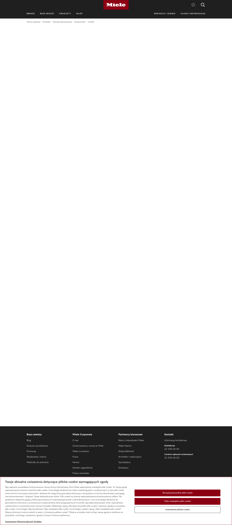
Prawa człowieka (80, 473)
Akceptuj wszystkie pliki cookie (177, 493)
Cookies (38, 522)
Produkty (65, 14)
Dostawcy (123, 468)
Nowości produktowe (37, 446)
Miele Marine (124, 446)
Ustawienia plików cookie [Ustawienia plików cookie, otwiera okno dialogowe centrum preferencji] (177, 510)
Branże (31, 14)
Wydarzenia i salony (36, 457)
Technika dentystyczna (62, 22)
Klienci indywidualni (193, 14)
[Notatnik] (193, 5)
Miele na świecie (80, 451)
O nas (75, 440)
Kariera (75, 462)
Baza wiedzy (47, 14)
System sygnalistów (82, 468)
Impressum (10, 522)
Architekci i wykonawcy (129, 457)
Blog (29, 440)
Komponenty (79, 22)
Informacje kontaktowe (175, 440)
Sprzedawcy (124, 462)
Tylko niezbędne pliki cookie (177, 501)
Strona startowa (33, 22)
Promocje (31, 451)
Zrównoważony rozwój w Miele (87, 446)
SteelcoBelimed (126, 451)
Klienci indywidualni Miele (131, 440)
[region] (116, 501)
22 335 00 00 (171, 449)
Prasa (75, 457)
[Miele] (116, 5)
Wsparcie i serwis (164, 14)
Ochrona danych (25, 522)
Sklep (79, 14)
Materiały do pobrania (37, 462)
